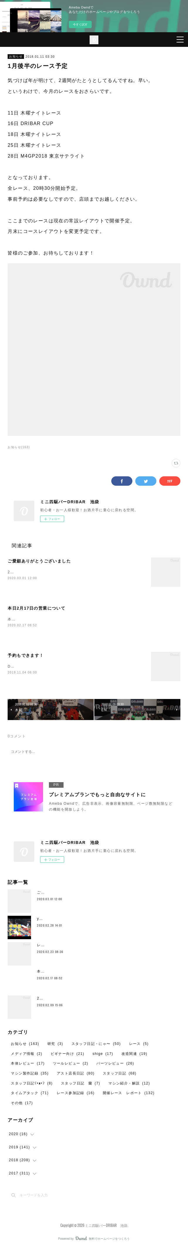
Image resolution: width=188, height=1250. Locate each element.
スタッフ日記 (119, 1074)
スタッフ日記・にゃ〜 (96, 1045)
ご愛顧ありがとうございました (39, 561)
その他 (22, 1104)
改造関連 (135, 1055)
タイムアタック (30, 1094)
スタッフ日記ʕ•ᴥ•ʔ (32, 1084)
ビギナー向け (67, 1055)
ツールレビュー (70, 1065)
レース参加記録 (76, 1094)
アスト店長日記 (76, 1074)
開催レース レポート (129, 1094)
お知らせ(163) (19, 447)
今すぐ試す (80, 24)
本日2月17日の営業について (36, 608)
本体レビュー (28, 1065)
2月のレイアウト (52, 1000)
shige (103, 1055)
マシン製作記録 (30, 1074)
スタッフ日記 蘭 (80, 1084)
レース (139, 1045)
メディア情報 (26, 1055)
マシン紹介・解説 (129, 1084)
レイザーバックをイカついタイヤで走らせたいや (80, 946)
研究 (55, 1045)
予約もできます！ (26, 656)
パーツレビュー (115, 1065)
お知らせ (16, 56)
